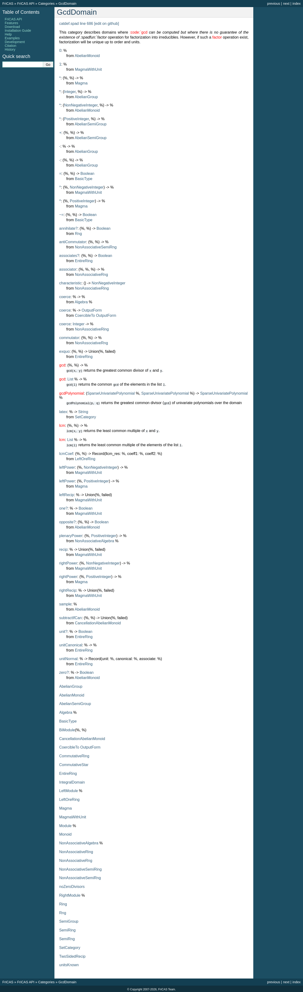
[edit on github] (106, 24)
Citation (10, 46)
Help (8, 34)
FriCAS (7, 3)
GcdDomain (67, 3)
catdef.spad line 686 (76, 24)
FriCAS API (25, 3)
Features (11, 23)
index (297, 3)
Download (12, 27)
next (286, 3)
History (10, 49)
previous (273, 3)
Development (15, 42)
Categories (46, 3)
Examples (12, 38)
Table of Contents (21, 12)
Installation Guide (18, 30)
